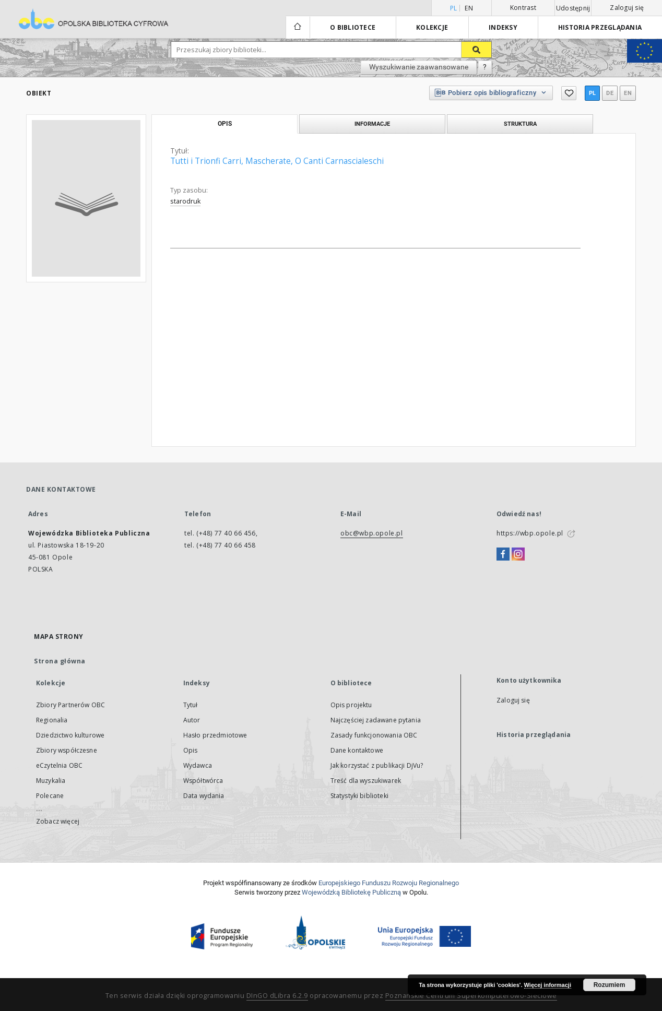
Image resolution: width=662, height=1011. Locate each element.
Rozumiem (609, 985)
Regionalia (52, 720)
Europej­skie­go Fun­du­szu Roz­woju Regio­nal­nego (388, 883)
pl (592, 93)
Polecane (50, 795)
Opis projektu (351, 704)
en (469, 8)
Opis (190, 750)
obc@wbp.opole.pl (371, 533)
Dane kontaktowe (356, 750)
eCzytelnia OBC (59, 765)
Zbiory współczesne (66, 750)
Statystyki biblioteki (359, 795)
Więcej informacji (547, 985)
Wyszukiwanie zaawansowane (418, 67)
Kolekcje (432, 27)
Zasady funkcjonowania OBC (374, 735)
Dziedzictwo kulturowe (70, 735)
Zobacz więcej (57, 821)
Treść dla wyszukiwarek (365, 780)
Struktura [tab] (520, 123)
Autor (191, 720)
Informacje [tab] (372, 123)
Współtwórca (203, 780)
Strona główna (60, 661)
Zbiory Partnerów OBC (70, 704)
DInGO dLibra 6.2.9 (277, 995)
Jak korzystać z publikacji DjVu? (376, 765)
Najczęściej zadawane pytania (375, 720)
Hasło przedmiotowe (215, 735)
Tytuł (190, 704)
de (609, 93)
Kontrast (523, 7)
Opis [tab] (225, 123)
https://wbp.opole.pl (529, 533)
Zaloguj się (627, 7)
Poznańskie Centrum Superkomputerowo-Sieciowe (471, 995)
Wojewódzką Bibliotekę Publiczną (351, 892)
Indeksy (503, 27)
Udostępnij (573, 8)
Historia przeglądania (600, 27)
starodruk (185, 201)
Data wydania (203, 795)
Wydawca (197, 765)
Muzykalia (50, 780)
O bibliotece (352, 27)
